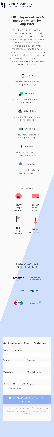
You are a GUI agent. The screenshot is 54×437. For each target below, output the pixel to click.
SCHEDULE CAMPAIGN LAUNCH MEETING (27, 400)
